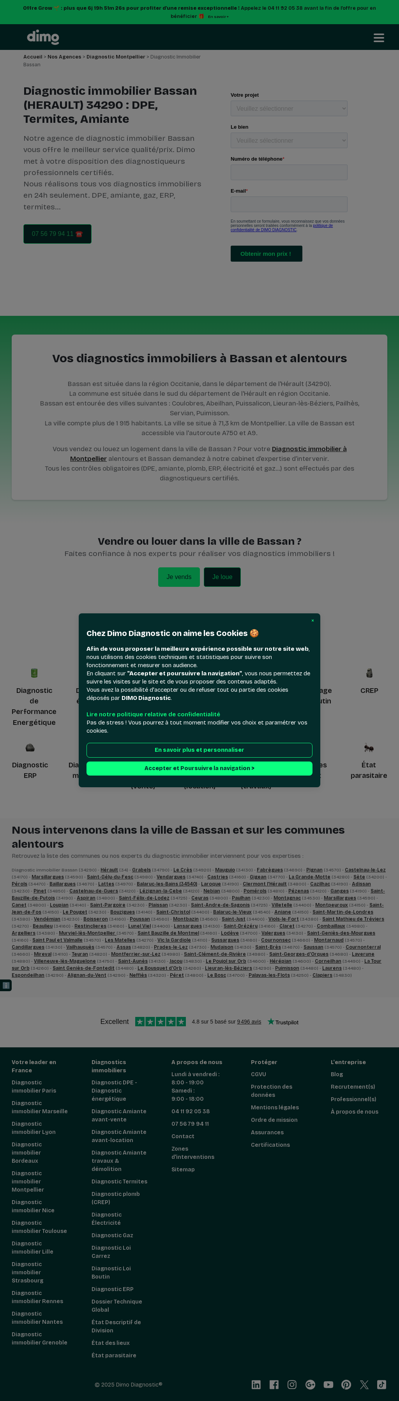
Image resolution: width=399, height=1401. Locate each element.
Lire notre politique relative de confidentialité (153, 714)
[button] (312, 620)
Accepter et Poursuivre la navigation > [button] (199, 768)
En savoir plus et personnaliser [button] (199, 750)
